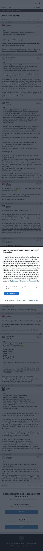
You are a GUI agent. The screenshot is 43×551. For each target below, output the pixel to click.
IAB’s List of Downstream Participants (24, 281)
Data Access (21, 301)
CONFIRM (11, 293)
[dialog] (21, 276)
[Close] (39, 251)
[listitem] (21, 287)
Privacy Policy (33, 301)
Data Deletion (9, 301)
